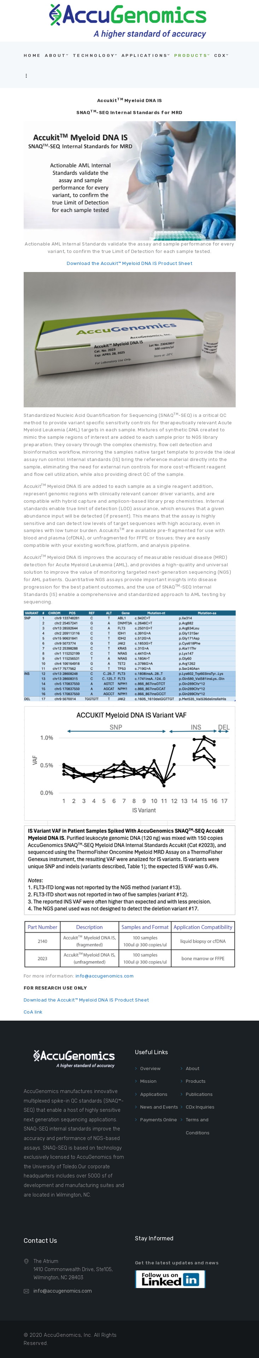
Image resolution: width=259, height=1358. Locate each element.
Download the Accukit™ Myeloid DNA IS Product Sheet (129, 263)
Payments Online (158, 1119)
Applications (153, 1094)
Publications (199, 1094)
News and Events (159, 1107)
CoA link (33, 1012)
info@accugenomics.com (105, 976)
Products (196, 1081)
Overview (150, 1068)
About (192, 1068)
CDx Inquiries (200, 1107)
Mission (148, 1081)
